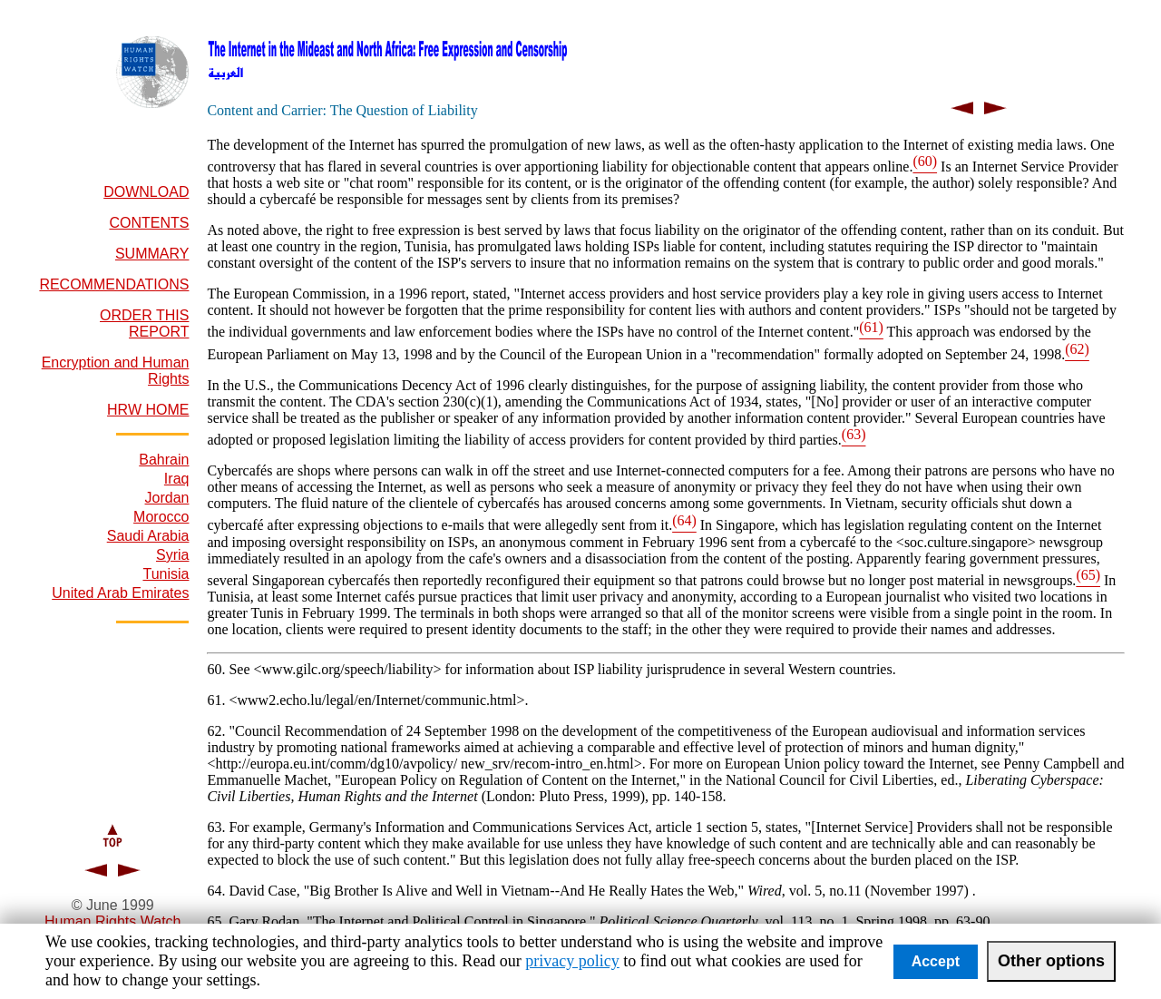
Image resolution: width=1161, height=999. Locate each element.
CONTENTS (149, 222)
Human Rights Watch (112, 921)
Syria (172, 555)
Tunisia (165, 574)
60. (218, 669)
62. (218, 731)
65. (218, 921)
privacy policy (572, 961)
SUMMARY (152, 253)
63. (218, 827)
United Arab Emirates (120, 593)
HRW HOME (148, 409)
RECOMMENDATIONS (114, 284)
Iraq (177, 478)
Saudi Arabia (148, 536)
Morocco (161, 516)
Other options (1051, 961)
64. (218, 890)
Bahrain (164, 459)
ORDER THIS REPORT (144, 323)
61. (218, 700)
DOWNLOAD (146, 192)
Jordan (167, 497)
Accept (936, 961)
